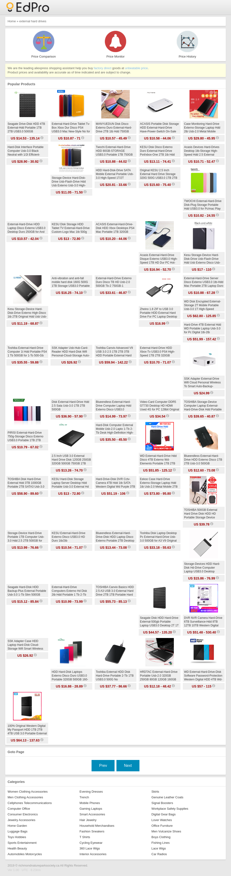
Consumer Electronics (23, 814)
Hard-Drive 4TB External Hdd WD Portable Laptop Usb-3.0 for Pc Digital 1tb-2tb (202, 328)
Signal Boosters (162, 803)
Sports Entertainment (22, 843)
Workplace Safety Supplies (170, 808)
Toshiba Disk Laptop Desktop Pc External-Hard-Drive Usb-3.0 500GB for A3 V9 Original (158, 536)
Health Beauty (17, 848)
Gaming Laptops (90, 808)
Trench (84, 797)
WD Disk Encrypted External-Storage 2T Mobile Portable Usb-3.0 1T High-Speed (202, 305)
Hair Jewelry (88, 820)
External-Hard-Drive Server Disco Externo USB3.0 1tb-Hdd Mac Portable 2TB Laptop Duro (203, 282)
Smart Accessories (92, 814)
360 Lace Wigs (89, 848)
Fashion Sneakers (91, 831)
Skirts (155, 791)
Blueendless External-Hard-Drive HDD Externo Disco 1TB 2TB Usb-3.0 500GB (203, 459)
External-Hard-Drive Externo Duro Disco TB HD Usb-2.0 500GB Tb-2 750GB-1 (114, 282)
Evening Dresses (91, 791)
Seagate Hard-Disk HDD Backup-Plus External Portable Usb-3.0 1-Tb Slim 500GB (27, 590)
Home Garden (17, 825)
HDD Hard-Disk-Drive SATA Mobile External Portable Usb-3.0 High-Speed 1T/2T (115, 174)
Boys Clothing (161, 837)
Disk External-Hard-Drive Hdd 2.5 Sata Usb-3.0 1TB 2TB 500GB (70, 405)
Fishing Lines (161, 843)
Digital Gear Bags (164, 814)
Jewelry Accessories (21, 820)
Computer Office (19, 808)
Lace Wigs (159, 848)
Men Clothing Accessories (25, 797)
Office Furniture (162, 825)
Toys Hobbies (17, 837)
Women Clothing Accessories (28, 791)
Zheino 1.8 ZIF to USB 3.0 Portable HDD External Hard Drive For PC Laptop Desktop (158, 312)
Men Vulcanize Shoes (166, 831)
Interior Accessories (92, 854)
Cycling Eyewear (90, 843)
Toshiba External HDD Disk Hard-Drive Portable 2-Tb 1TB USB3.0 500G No (115, 675)
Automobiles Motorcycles (25, 854)
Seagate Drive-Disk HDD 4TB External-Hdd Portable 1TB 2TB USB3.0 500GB (26, 127)
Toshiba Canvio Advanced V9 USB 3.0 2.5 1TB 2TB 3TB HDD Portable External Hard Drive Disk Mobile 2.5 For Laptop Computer (114, 355)
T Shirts (84, 837)
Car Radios (159, 854)
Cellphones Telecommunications (30, 803)
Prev (103, 766)
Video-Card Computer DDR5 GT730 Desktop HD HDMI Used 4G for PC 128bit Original (159, 405)
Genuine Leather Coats (167, 797)
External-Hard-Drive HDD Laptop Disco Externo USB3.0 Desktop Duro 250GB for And (26, 228)
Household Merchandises (96, 825)
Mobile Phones (89, 803)
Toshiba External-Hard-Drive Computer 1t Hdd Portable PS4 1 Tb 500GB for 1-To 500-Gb (27, 351)
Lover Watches (162, 820)
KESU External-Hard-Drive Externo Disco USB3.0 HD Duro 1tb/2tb (68, 536)
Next (128, 766)
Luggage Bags (18, 831)
